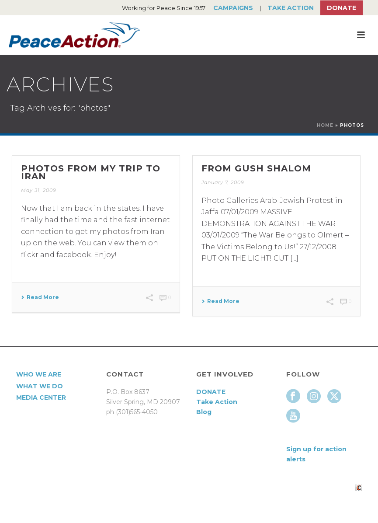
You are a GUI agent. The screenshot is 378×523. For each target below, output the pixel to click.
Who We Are (38, 374)
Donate (341, 8)
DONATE (210, 392)
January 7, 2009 (222, 182)
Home (325, 125)
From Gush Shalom (256, 168)
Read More (40, 297)
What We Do (39, 386)
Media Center (41, 397)
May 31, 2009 (38, 190)
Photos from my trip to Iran (90, 172)
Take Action (290, 8)
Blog (204, 412)
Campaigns (233, 8)
